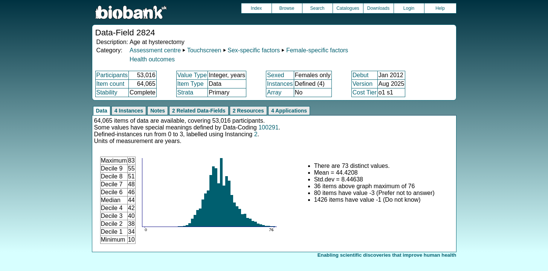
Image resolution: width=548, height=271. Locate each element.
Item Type (190, 84)
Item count (110, 84)
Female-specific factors (317, 50)
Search (317, 8)
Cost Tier (365, 92)
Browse (286, 8)
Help (440, 8)
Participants (112, 75)
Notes (157, 111)
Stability (107, 92)
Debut (361, 75)
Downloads (378, 8)
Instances (280, 84)
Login (408, 8)
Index (256, 8)
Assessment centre (155, 50)
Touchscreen (204, 50)
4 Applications (289, 111)
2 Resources (248, 111)
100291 (268, 127)
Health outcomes (152, 59)
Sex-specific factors (253, 50)
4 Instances (128, 111)
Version (362, 84)
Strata (185, 92)
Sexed (275, 75)
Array (274, 92)
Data (101, 111)
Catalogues (347, 8)
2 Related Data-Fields (199, 111)
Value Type (192, 75)
